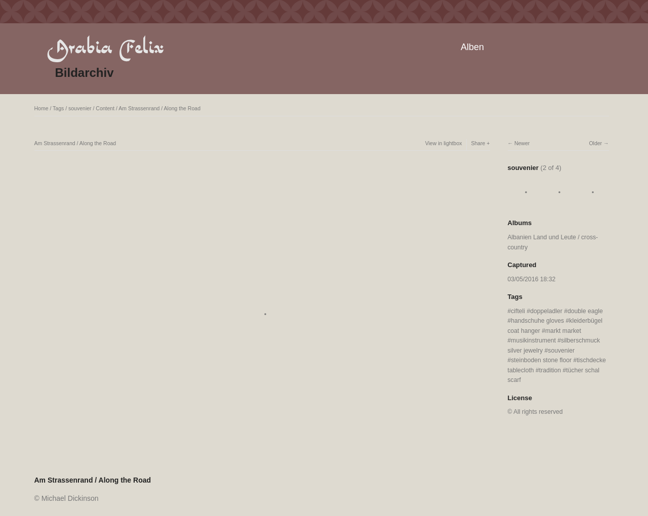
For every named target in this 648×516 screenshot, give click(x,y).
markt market (563, 330)
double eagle (585, 311)
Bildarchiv (84, 72)
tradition (550, 370)
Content (105, 108)
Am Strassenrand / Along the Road (159, 108)
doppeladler (546, 311)
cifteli (518, 311)
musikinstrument (533, 340)
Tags (58, 108)
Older (595, 143)
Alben (472, 47)
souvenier (80, 108)
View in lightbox (443, 143)
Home (41, 108)
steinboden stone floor (541, 360)
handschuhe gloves (537, 320)
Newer (522, 143)
